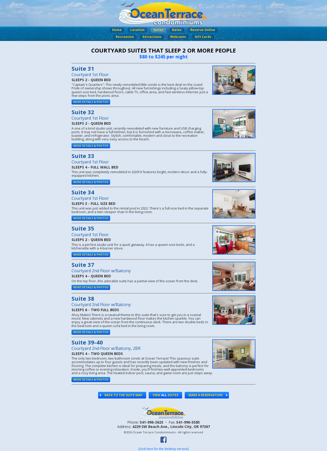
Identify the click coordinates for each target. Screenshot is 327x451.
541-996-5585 (188, 422)
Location (137, 30)
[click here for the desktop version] (163, 449)
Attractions (152, 37)
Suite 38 (83, 298)
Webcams (178, 37)
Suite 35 (83, 228)
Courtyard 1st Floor (90, 74)
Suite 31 (83, 68)
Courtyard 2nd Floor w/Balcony (101, 271)
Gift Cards (203, 37)
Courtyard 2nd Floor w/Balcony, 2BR (106, 348)
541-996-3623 (151, 422)
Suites (158, 30)
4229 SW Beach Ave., (171, 426)
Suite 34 (83, 192)
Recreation (125, 37)
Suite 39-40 (87, 342)
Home (117, 30)
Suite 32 (83, 112)
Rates (177, 30)
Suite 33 (83, 156)
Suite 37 (83, 264)
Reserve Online (202, 30)
